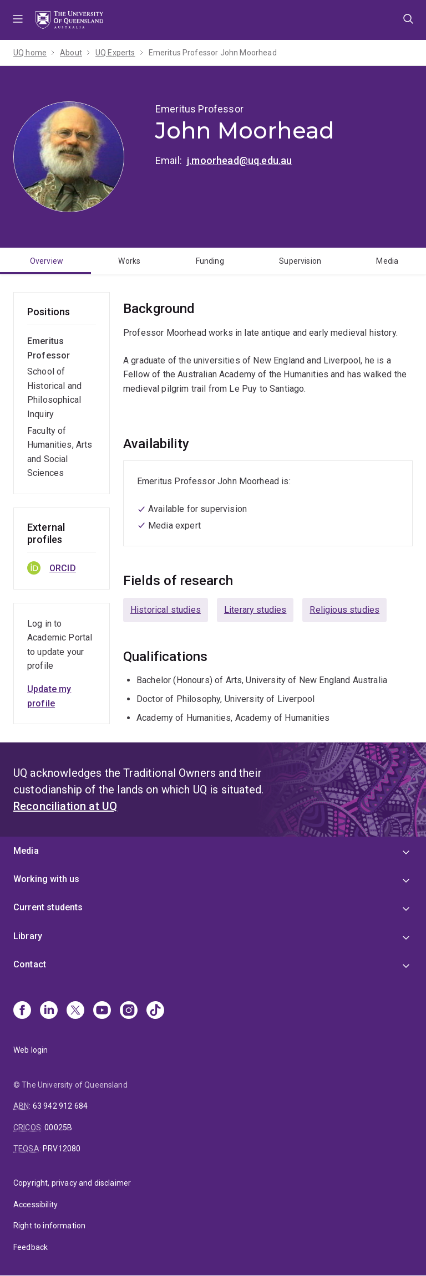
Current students (48, 907)
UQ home (30, 52)
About (71, 52)
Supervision (300, 261)
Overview (46, 261)
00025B (58, 1127)
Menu (18, 20)
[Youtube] (102, 1011)
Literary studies (255, 609)
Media (387, 261)
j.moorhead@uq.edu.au (239, 160)
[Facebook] (22, 1011)
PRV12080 (61, 1148)
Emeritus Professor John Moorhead (213, 52)
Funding (210, 261)
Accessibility (35, 1204)
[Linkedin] (49, 1011)
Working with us (46, 879)
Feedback (30, 1247)
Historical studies (165, 609)
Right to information (49, 1225)
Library (27, 936)
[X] (75, 1011)
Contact (29, 964)
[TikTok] (155, 1011)
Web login (30, 1050)
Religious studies (344, 609)
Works (129, 261)
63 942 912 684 (60, 1105)
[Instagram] (129, 1011)
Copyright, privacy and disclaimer (72, 1182)
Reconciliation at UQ (65, 806)
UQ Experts (115, 52)
